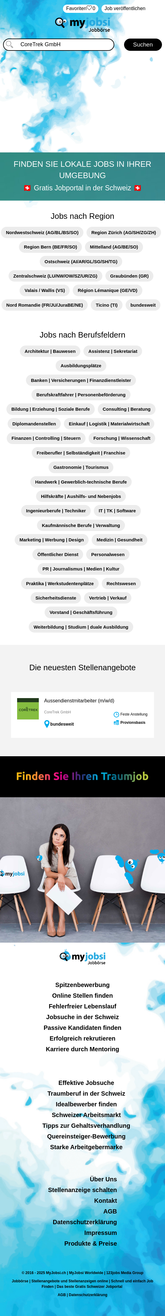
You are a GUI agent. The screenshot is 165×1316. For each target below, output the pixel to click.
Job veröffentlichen (125, 8)
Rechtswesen (121, 583)
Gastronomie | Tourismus (81, 467)
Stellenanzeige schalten (82, 1190)
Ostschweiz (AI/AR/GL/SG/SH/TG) (81, 261)
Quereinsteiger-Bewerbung (86, 1136)
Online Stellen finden (82, 995)
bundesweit (143, 305)
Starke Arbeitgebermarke (86, 1147)
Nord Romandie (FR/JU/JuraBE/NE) (44, 305)
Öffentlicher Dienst (57, 554)
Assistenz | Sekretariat (112, 351)
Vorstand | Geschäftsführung (81, 612)
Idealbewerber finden (86, 1104)
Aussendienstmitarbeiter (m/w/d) (79, 700)
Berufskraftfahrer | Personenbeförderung (81, 394)
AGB (110, 1211)
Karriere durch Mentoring (82, 1049)
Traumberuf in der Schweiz (86, 1093)
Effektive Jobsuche (86, 1082)
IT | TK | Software (117, 510)
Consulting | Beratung (127, 409)
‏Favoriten (80, 8)
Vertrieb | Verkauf (108, 597)
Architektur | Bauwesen (50, 351)
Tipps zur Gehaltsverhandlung (86, 1125)
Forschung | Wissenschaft (122, 438)
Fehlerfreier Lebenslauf (82, 1006)
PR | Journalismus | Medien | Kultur (80, 568)
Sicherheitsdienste (55, 597)
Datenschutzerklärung (85, 1222)
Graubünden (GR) (129, 276)
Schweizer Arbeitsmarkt (86, 1115)
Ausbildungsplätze (81, 365)
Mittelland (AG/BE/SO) (114, 246)
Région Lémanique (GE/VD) (107, 290)
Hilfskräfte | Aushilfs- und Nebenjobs (81, 496)
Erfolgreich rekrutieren (83, 1038)
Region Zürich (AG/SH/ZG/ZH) (123, 232)
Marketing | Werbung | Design (52, 539)
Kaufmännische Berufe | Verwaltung (81, 525)
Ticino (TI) (106, 305)
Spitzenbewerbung (82, 984)
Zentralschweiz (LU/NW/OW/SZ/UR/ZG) (55, 276)
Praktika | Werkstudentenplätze (60, 583)
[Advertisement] (82, 103)
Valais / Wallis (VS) (44, 290)
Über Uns (103, 1179)
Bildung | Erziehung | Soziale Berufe (50, 409)
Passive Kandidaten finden (83, 1027)
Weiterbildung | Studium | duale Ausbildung (81, 627)
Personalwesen (107, 554)
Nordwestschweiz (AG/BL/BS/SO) (42, 232)
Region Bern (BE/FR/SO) (50, 246)
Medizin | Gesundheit (119, 539)
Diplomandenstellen (34, 423)
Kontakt (105, 1200)
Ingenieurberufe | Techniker (56, 510)
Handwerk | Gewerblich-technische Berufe (81, 481)
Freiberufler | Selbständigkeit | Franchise (81, 452)
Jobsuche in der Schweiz (82, 1017)
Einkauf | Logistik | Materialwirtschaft (109, 423)
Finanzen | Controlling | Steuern (46, 438)
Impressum (100, 1232)
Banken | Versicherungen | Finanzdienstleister (81, 380)
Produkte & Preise (90, 1243)
